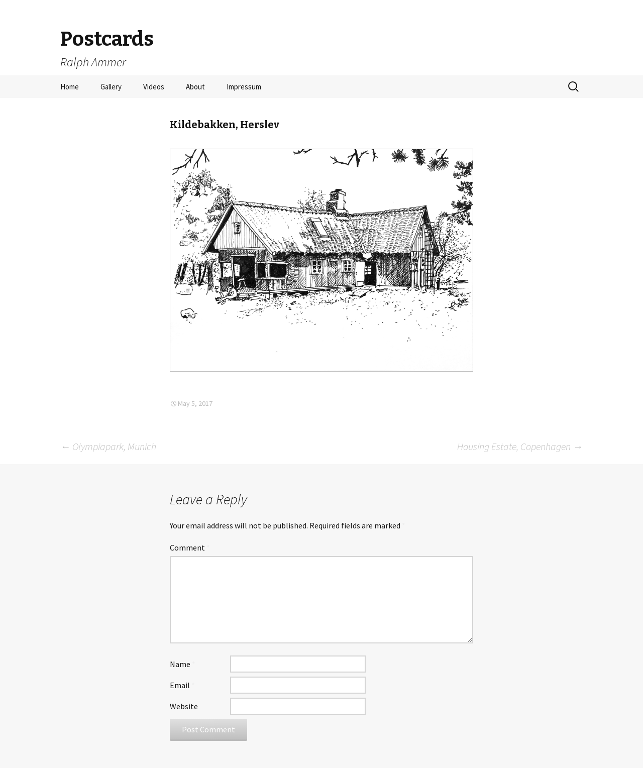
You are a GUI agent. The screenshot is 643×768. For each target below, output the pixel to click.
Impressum (244, 86)
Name (182, 664)
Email (182, 685)
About (195, 86)
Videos (153, 86)
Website (184, 706)
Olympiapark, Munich (108, 446)
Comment (190, 547)
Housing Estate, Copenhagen (520, 446)
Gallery (111, 86)
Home (69, 86)
